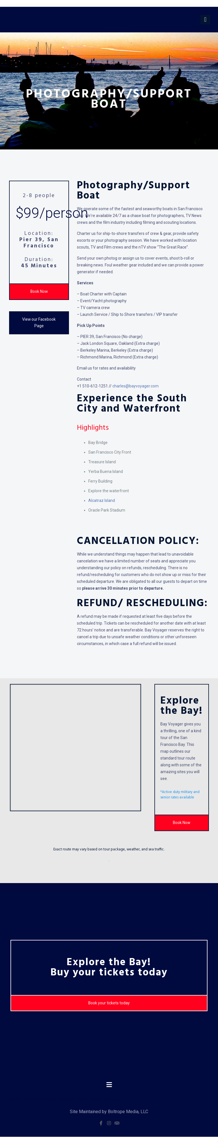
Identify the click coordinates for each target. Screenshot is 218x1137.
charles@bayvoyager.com (135, 386)
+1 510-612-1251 (92, 386)
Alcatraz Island (101, 500)
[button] (109, 1085)
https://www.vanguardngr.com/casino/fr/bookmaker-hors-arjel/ (63, 1099)
